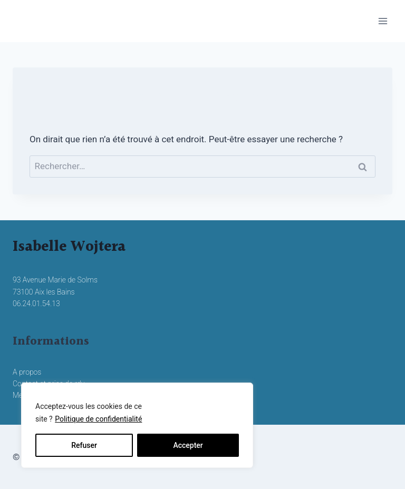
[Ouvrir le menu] (382, 21)
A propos (27, 372)
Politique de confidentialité (98, 419)
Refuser (84, 445)
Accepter (187, 445)
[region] (137, 425)
